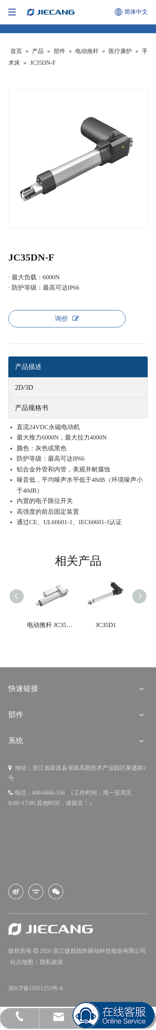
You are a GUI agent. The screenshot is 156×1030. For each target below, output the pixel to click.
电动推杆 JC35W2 (50, 625)
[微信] (55, 891)
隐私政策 (51, 962)
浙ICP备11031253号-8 (35, 988)
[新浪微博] (15, 891)
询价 (67, 318)
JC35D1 (106, 625)
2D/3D (24, 387)
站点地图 (22, 962)
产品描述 (28, 366)
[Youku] (35, 891)
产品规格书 (31, 407)
